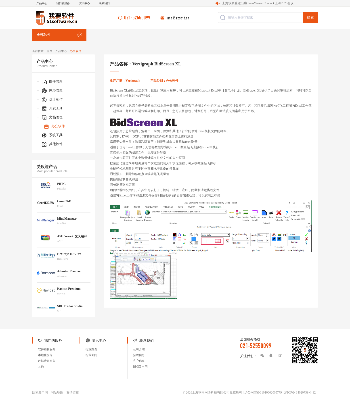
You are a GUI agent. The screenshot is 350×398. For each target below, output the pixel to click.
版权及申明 (140, 366)
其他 (41, 366)
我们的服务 (63, 3)
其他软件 (52, 144)
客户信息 (139, 361)
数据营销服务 (46, 361)
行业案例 (91, 349)
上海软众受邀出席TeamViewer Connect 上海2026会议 (258, 3)
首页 (49, 51)
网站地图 (57, 392)
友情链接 (72, 392)
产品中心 (41, 3)
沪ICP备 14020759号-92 (300, 392)
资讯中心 (84, 3)
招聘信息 (139, 355)
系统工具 (52, 135)
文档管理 (52, 118)
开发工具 (52, 109)
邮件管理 (52, 82)
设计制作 (52, 100)
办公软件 (54, 126)
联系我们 (104, 3)
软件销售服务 (46, 349)
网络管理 (52, 91)
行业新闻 (91, 355)
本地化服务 (45, 355)
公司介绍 (139, 349)
